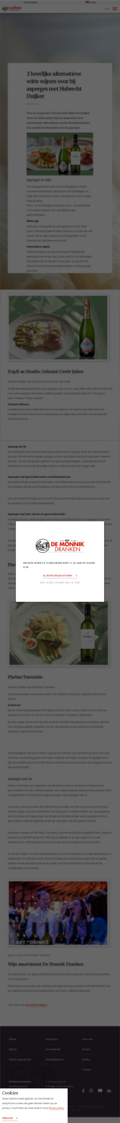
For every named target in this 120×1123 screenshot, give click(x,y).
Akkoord (7, 1118)
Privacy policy (56, 1108)
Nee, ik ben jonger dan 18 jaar (60, 582)
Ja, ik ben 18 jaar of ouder (57, 575)
